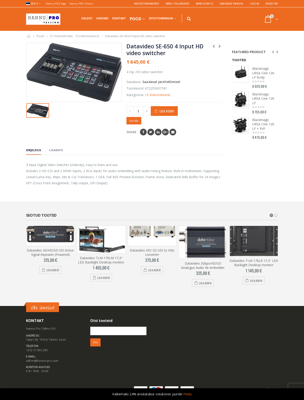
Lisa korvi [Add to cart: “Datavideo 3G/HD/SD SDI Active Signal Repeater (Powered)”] (53, 270)
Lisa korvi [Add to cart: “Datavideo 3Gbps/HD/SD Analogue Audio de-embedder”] (205, 283)
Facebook (143, 132)
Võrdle (134, 121)
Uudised (102, 18)
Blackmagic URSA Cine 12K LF (263, 98)
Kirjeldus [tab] (33, 150)
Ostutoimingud (161, 18)
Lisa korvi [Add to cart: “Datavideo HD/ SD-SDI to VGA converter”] (154, 270)
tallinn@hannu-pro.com (42, 361)
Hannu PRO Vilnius (81, 3)
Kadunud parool (232, 3)
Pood (135, 18)
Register (272, 3)
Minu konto (204, 3)
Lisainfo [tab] (56, 150)
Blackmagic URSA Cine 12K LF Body (263, 72)
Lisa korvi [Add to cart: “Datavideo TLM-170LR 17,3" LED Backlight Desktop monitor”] (256, 281)
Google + (165, 132)
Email (172, 132)
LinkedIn (158, 132)
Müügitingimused (146, 3)
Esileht (86, 18)
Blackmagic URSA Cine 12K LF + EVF (263, 124)
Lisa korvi (167, 111)
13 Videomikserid (157, 95)
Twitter (150, 132)
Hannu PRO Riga (56, 3)
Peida (187, 394)
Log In (254, 3)
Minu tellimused (177, 3)
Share (131, 132)
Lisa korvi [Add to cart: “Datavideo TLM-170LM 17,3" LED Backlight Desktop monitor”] (103, 278)
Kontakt (119, 18)
